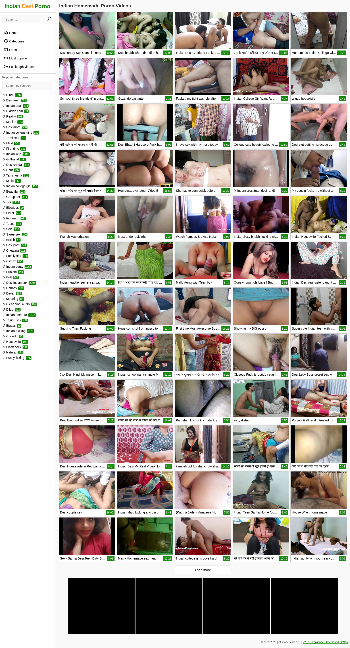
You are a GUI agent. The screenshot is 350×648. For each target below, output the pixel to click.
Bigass (11, 325)
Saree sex (14, 234)
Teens (12, 223)
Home (10, 32)
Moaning (13, 299)
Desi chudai (16, 164)
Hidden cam (15, 111)
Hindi (12, 95)
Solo (11, 229)
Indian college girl (20, 186)
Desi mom (14, 127)
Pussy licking (16, 358)
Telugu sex (15, 320)
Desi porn (14, 245)
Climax (12, 261)
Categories (13, 41)
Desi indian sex (19, 282)
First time (14, 148)
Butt (10, 277)
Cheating (14, 250)
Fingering (14, 218)
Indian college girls (20, 132)
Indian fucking (18, 331)
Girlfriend (14, 159)
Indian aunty (17, 266)
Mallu (11, 181)
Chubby (13, 288)
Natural (12, 352)
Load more (203, 570)
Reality (12, 116)
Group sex (15, 197)
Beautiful (13, 191)
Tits (11, 202)
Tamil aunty (15, 175)
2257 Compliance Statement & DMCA (325, 642)
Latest (10, 49)
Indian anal (15, 105)
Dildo (11, 309)
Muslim (12, 122)
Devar (12, 293)
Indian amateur (19, 315)
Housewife (15, 341)
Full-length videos (18, 66)
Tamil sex (14, 138)
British (11, 240)
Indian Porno (27, 6)
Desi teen (14, 100)
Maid (11, 143)
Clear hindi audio (19, 304)
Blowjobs (13, 207)
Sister (11, 213)
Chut (11, 170)
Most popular (15, 58)
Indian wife (16, 154)
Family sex (15, 256)
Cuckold (12, 336)
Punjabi (13, 272)
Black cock (15, 347)
